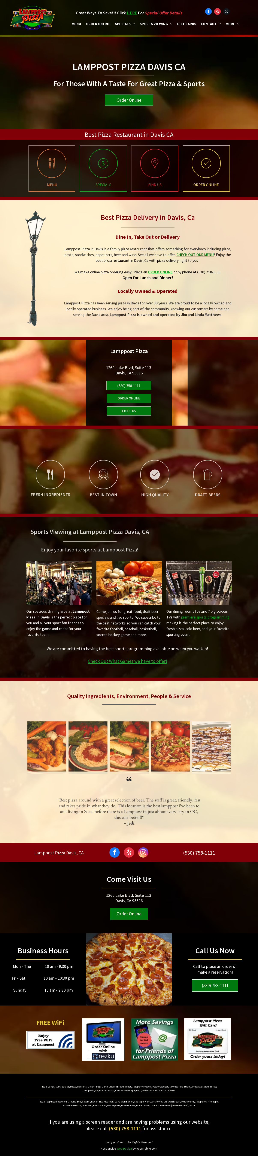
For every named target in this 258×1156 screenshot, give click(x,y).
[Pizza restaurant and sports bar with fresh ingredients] (50, 504)
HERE (132, 12)
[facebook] (208, 12)
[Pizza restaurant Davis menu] (52, 176)
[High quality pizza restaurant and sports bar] (155, 504)
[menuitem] (76, 24)
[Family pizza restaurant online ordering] (206, 176)
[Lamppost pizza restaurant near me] (155, 176)
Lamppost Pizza (116, 1142)
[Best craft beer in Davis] (208, 504)
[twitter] (226, 12)
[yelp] (217, 12)
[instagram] (143, 853)
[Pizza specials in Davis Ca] (103, 176)
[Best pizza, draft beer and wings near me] (103, 504)
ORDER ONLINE (160, 272)
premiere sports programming (205, 617)
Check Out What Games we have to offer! (127, 661)
